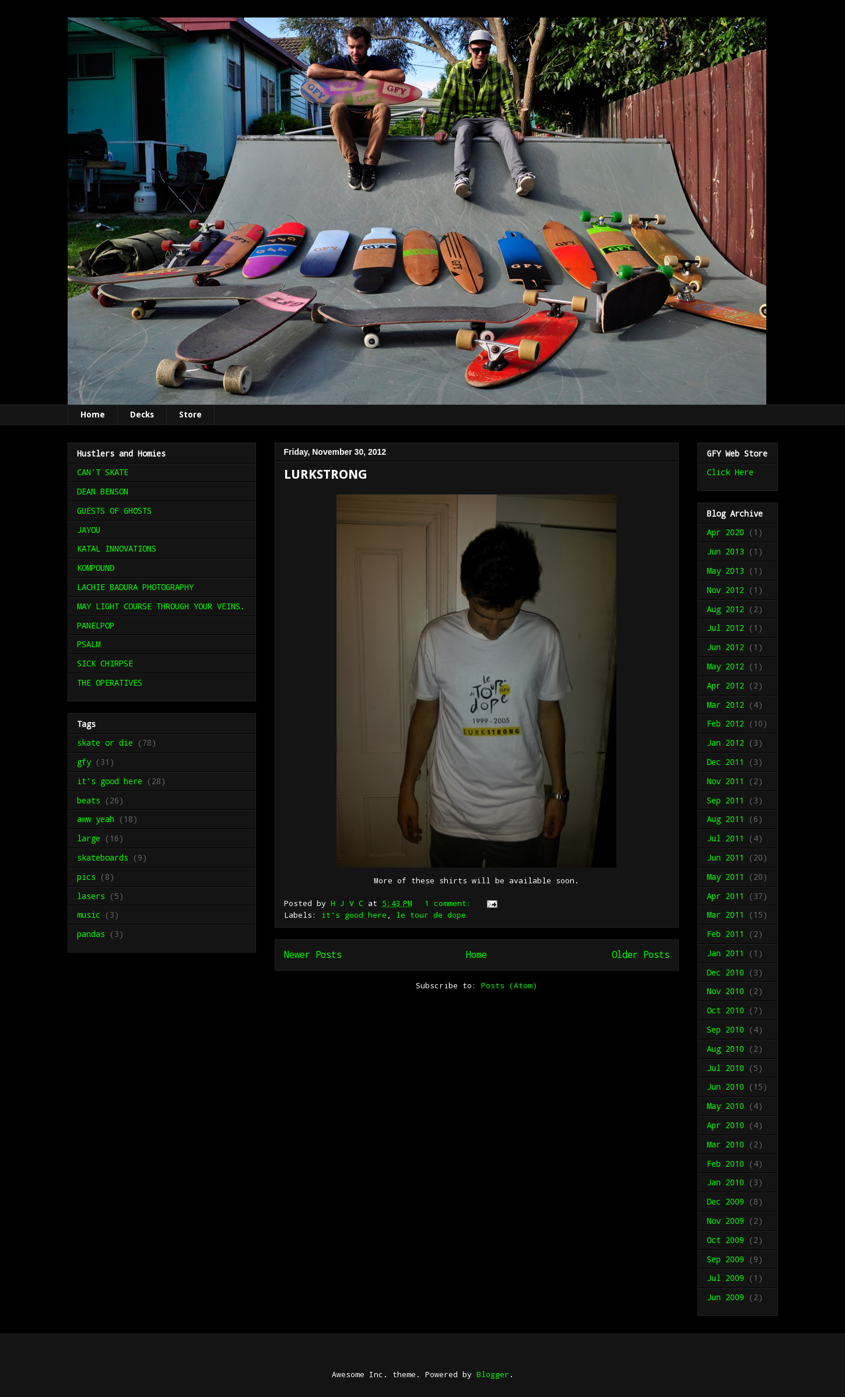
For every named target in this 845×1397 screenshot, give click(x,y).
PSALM (88, 644)
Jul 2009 (725, 1277)
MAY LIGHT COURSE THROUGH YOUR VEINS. (161, 606)
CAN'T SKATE (102, 472)
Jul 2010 (725, 1067)
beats (88, 800)
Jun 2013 (725, 551)
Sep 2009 (725, 1259)
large (88, 838)
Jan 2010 (725, 1182)
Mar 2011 (725, 914)
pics (86, 876)
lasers (91, 895)
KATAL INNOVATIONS (116, 548)
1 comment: (450, 903)
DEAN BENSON (102, 491)
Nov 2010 (725, 990)
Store (190, 414)
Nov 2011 (725, 781)
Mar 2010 (725, 1144)
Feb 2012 (725, 723)
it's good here (354, 915)
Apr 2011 (725, 895)
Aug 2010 (725, 1048)
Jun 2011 (725, 857)
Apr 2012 (725, 685)
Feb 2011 (725, 933)
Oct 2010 (725, 1010)
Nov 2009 (725, 1220)
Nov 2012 (725, 589)
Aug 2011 (725, 818)
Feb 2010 (725, 1163)
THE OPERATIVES (109, 682)
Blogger (492, 1374)
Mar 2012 (725, 704)
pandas (91, 933)
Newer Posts (313, 954)
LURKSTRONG (325, 474)
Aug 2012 (725, 609)
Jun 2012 (725, 646)
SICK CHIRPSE (105, 663)
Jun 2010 (725, 1086)
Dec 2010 (725, 972)
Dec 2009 (725, 1201)
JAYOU (88, 529)
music (88, 914)
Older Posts (640, 954)
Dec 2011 (725, 761)
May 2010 (725, 1105)
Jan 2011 (725, 953)
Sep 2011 (725, 800)
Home (92, 414)
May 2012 (725, 666)
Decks (142, 414)
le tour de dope (431, 915)
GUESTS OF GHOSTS (114, 510)
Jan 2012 (725, 742)
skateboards (102, 857)
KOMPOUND (95, 567)
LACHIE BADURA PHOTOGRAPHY (135, 586)
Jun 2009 (725, 1297)
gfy (84, 761)
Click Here (730, 472)
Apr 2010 (725, 1125)
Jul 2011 (725, 838)
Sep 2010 (725, 1029)
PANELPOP (95, 625)
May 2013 (725, 570)
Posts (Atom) (509, 985)
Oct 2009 (725, 1239)
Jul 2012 (725, 627)
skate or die (105, 742)
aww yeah (95, 818)
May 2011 (725, 876)
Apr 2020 (725, 532)
